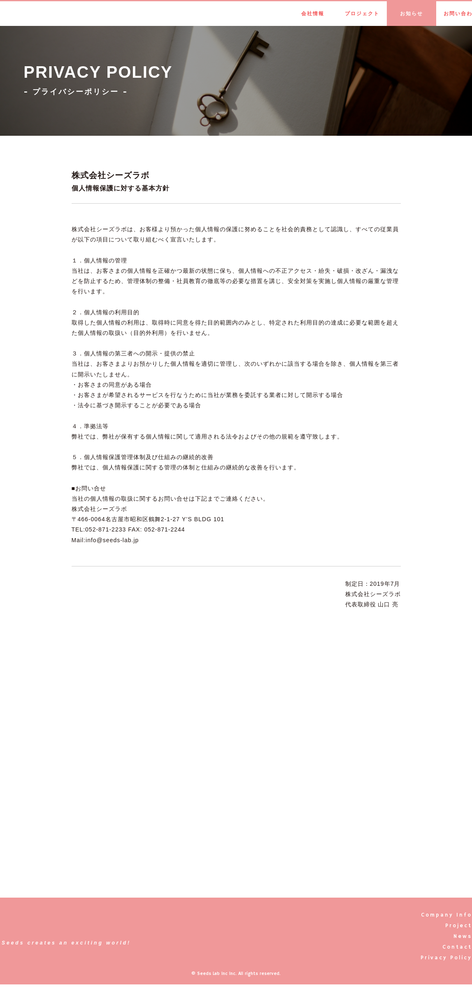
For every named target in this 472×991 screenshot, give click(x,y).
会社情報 (312, 13)
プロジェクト (362, 13)
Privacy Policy (446, 957)
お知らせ (411, 13)
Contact (457, 947)
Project (458, 925)
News (462, 936)
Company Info (446, 915)
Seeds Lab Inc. (43, 13)
